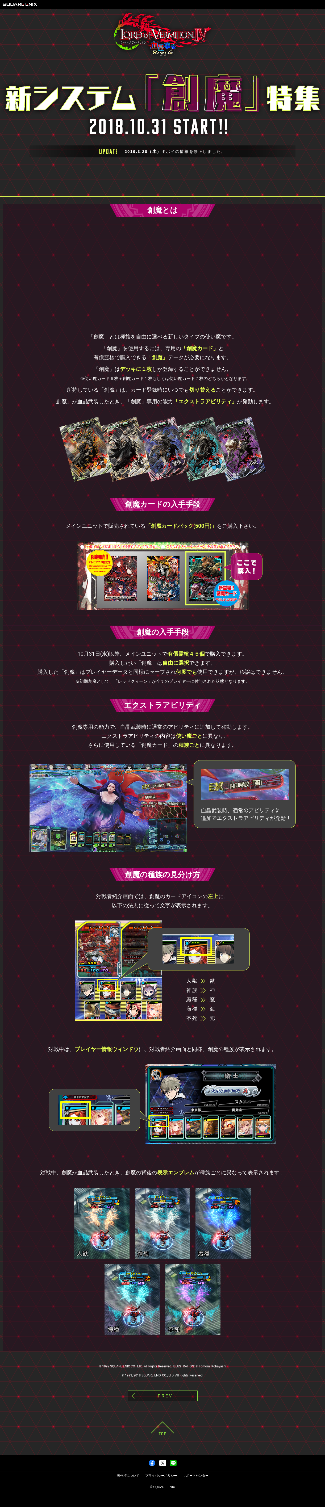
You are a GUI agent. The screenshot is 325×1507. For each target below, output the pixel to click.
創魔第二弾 (270, 189)
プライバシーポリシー (161, 1489)
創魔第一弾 (164, 189)
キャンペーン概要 (57, 189)
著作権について (128, 1489)
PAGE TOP (162, 1441)
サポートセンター (196, 1489)
